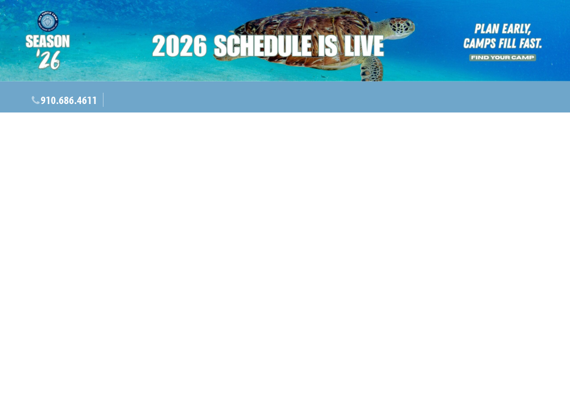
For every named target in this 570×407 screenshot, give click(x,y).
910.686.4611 (69, 100)
